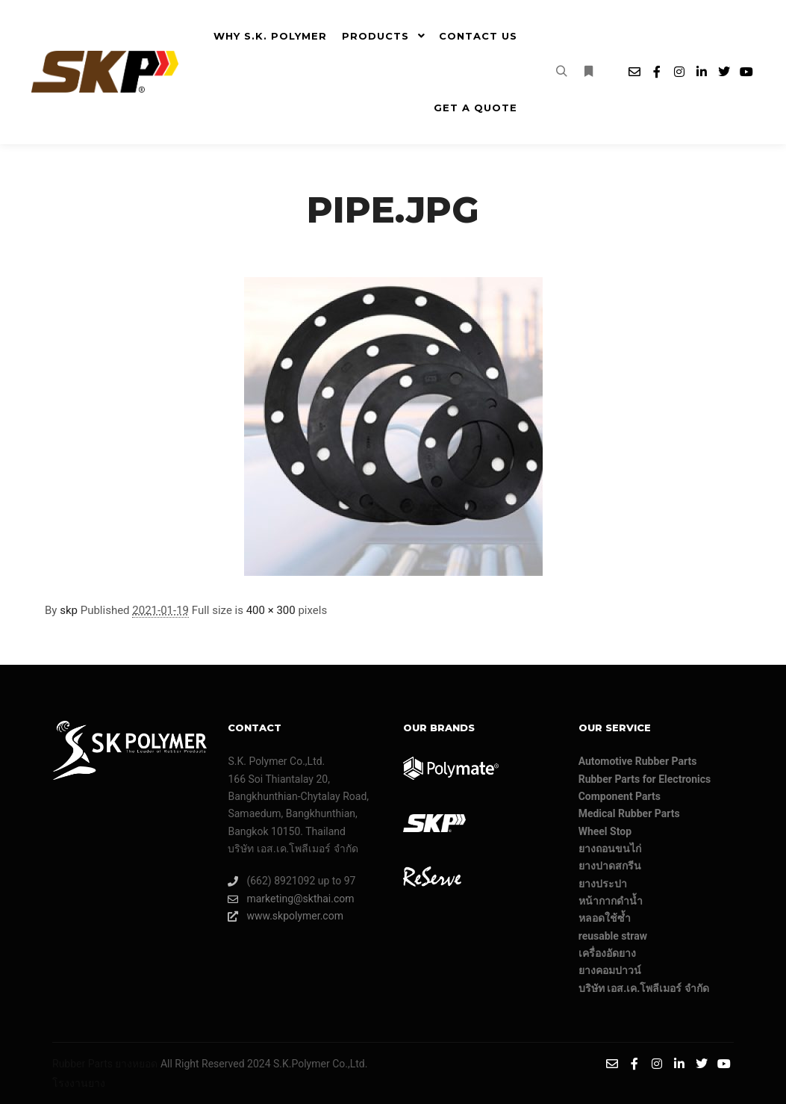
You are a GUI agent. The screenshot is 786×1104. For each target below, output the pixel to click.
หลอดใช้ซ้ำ (604, 918)
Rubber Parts (82, 1064)
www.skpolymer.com (285, 916)
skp (69, 610)
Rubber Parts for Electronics (644, 779)
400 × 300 (271, 610)
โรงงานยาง (78, 1083)
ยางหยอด (136, 1064)
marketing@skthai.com (291, 899)
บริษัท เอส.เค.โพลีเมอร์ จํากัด (643, 988)
